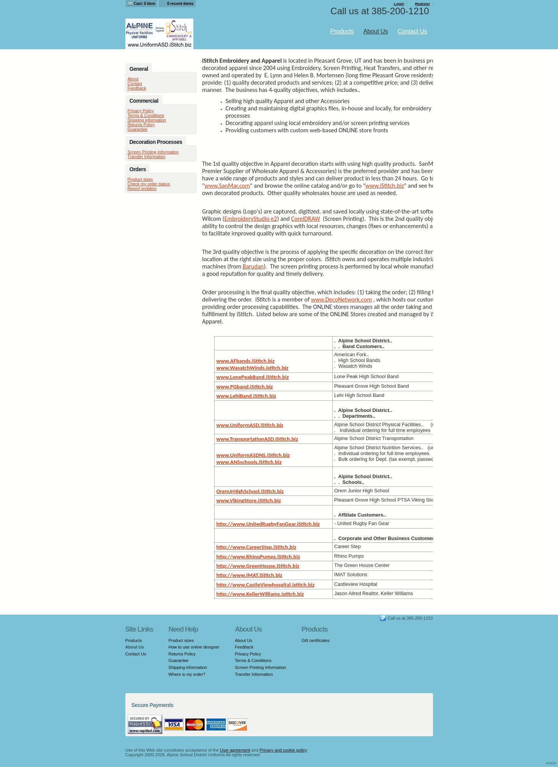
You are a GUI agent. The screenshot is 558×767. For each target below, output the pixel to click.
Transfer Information (147, 156)
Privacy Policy (141, 110)
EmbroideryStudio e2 (250, 218)
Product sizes (140, 179)
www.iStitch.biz (384, 185)
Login (399, 4)
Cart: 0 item (144, 3)
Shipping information (147, 120)
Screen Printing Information (153, 152)
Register (422, 4)
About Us (375, 31)
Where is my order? (186, 674)
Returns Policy (141, 124)
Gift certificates (315, 640)
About (133, 79)
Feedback (137, 88)
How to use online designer (194, 647)
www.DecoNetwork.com (341, 299)
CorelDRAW (305, 218)
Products (341, 31)
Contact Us (412, 31)
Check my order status (149, 184)
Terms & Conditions (146, 115)
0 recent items (180, 3)
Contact (135, 83)
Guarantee (138, 129)
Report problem (142, 188)
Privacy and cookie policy (283, 750)
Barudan (253, 266)
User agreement (235, 750)
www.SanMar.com (227, 185)
